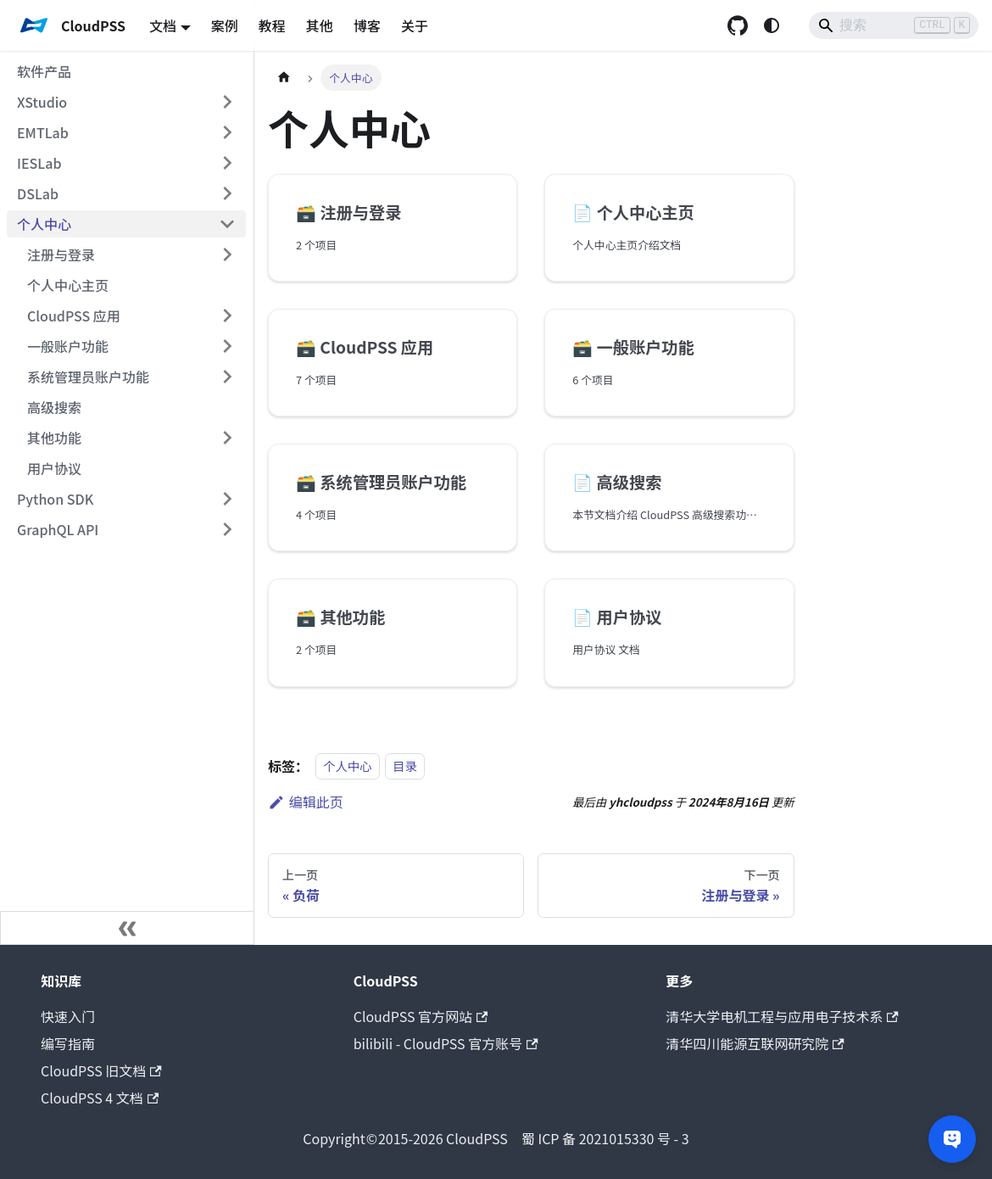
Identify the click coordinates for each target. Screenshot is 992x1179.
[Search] (893, 25)
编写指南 (68, 1043)
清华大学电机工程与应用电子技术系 (782, 1016)
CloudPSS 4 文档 (100, 1097)
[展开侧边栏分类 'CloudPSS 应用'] (227, 315)
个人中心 (347, 766)
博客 (367, 25)
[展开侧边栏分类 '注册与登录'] (227, 254)
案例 (224, 25)
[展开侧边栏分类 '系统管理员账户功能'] (227, 376)
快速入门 (68, 1016)
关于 (414, 25)
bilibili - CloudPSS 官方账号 (446, 1043)
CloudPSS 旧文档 (101, 1070)
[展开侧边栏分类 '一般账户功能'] (227, 346)
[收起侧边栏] (127, 928)
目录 (405, 766)
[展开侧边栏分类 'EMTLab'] (227, 132)
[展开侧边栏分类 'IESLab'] (227, 162)
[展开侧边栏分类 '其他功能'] (227, 437)
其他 (319, 25)
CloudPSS (405, 1138)
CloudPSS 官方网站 (421, 1016)
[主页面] (284, 77)
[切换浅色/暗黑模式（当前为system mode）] (771, 25)
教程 (272, 25)
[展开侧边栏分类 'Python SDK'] (227, 498)
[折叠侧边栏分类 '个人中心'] (227, 223)
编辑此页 (305, 801)
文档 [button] (162, 25)
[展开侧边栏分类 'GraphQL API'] (227, 529)
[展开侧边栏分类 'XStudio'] (227, 101)
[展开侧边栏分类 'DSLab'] (227, 193)
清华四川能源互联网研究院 (755, 1043)
